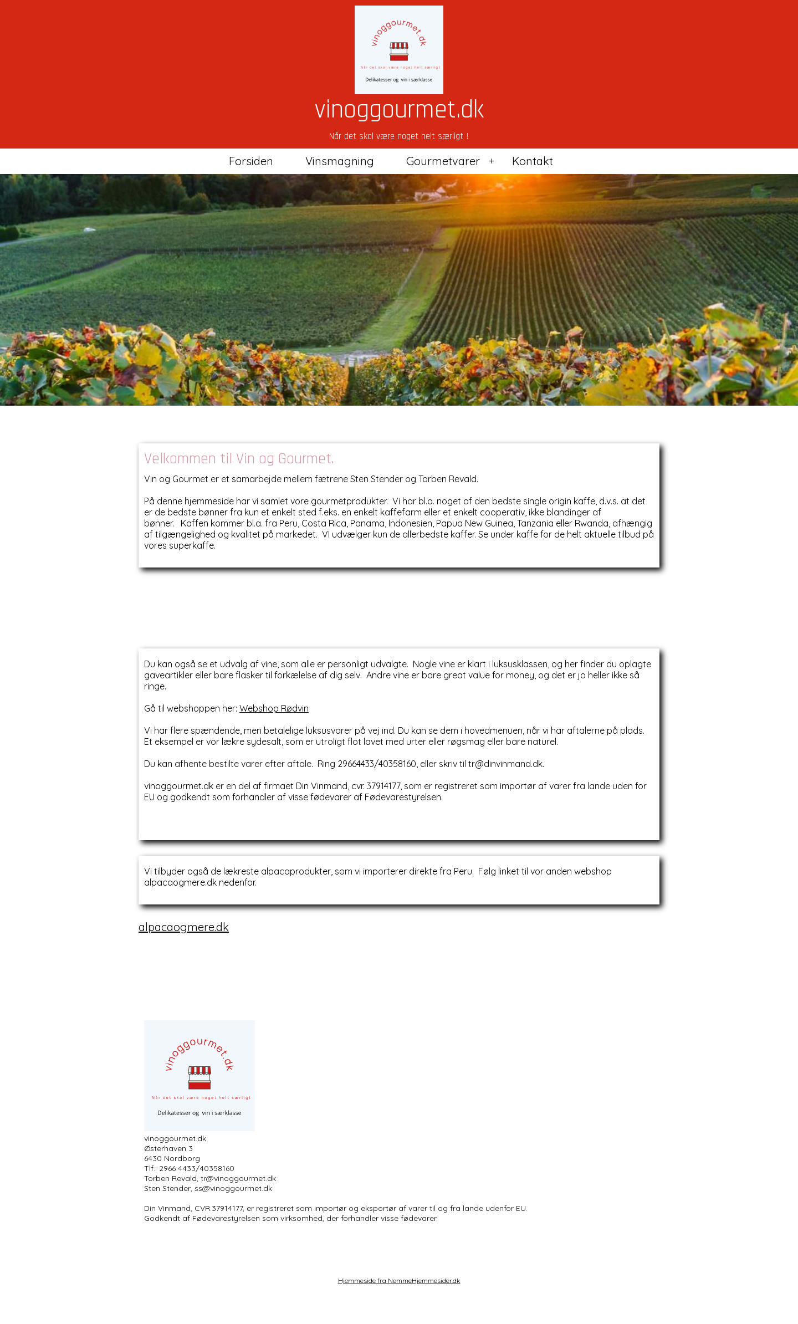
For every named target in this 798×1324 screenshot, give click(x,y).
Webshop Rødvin (274, 708)
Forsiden (251, 161)
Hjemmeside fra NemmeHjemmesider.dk (399, 1280)
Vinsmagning (339, 161)
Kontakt (532, 161)
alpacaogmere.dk (184, 927)
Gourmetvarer (443, 161)
